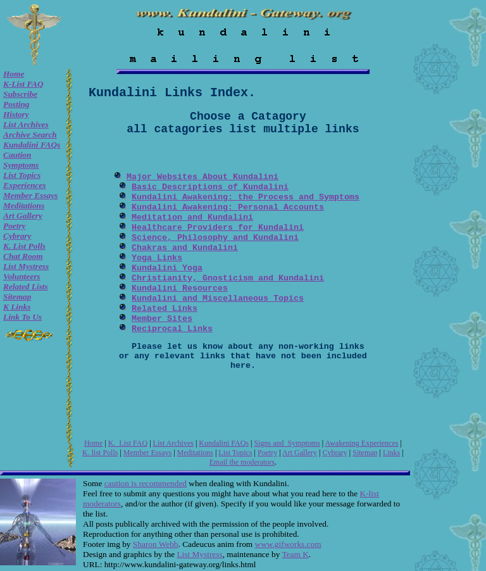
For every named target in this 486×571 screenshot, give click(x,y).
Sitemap (17, 296)
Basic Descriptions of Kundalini (210, 187)
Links (391, 452)
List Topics (21, 175)
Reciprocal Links (172, 329)
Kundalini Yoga (167, 268)
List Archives (26, 124)
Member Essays (30, 195)
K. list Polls (24, 246)
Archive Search (30, 134)
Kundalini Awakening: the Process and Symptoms (245, 197)
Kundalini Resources (180, 288)
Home (13, 73)
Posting (16, 104)
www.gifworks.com (288, 544)
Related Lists (25, 286)
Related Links (164, 308)
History (16, 114)
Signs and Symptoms (287, 443)
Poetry (14, 225)
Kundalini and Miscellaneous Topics (218, 298)
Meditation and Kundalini (192, 217)
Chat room (23, 256)
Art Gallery (22, 215)
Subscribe (20, 94)
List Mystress (26, 266)
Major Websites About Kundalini (202, 177)
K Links (16, 306)
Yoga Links (157, 258)
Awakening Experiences (362, 443)
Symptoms (21, 165)
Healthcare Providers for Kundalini (218, 227)
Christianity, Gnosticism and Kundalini (228, 278)
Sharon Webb (155, 544)
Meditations (23, 205)
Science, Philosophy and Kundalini (215, 237)
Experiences (24, 185)
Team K (295, 554)
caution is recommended (145, 483)
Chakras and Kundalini (185, 248)
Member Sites (162, 318)
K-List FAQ (23, 84)
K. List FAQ (127, 443)
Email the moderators (242, 462)
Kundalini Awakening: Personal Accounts (228, 207)
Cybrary (17, 236)
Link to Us (22, 317)
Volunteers (21, 276)
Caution (17, 155)
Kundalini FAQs (31, 144)
